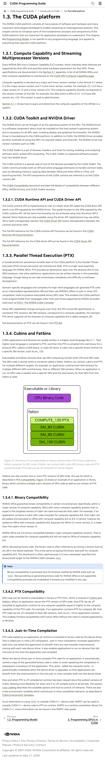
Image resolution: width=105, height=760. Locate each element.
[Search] (92, 3)
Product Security (23, 745)
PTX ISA (58, 323)
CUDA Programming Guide (22, 11)
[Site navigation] (5, 3)
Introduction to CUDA (49, 11)
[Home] (5, 11)
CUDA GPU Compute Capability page (74, 75)
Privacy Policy (10, 740)
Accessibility (77, 740)
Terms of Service (58, 740)
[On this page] (100, 3)
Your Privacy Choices (33, 740)
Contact (41, 745)
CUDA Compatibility (18, 185)
